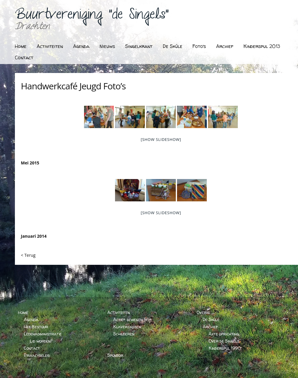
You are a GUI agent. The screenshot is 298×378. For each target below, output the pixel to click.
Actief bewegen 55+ (132, 319)
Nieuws (107, 46)
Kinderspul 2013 (261, 46)
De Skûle (172, 46)
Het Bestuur (36, 326)
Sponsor (115, 355)
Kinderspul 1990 (225, 348)
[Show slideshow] (161, 139)
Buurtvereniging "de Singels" (92, 16)
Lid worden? (41, 341)
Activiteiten (50, 46)
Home (21, 46)
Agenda (81, 46)
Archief (224, 46)
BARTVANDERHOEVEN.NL (270, 371)
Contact (24, 57)
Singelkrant (139, 46)
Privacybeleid (37, 355)
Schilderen (123, 334)
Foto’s (199, 46)
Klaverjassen (127, 326)
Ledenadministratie (43, 334)
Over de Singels (224, 341)
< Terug (28, 255)
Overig (203, 312)
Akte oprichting (224, 334)
